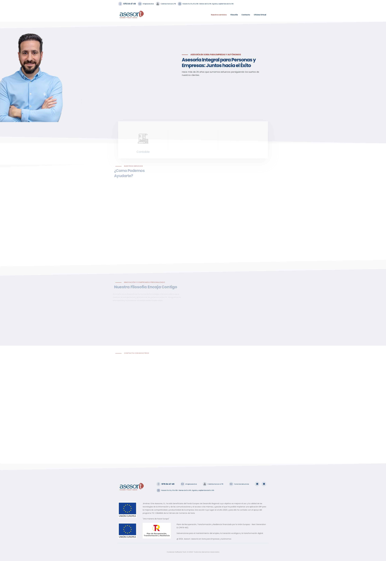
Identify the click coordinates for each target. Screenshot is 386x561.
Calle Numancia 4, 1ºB (168, 4)
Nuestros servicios (219, 15)
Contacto (245, 15)
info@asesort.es (148, 4)
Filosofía (234, 15)
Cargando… (155, 405)
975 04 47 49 (129, 3)
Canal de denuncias (241, 484)
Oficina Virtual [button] (260, 15)
